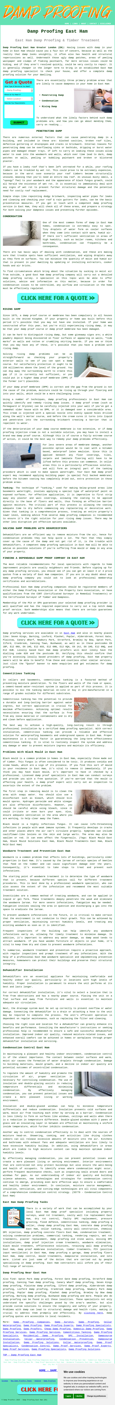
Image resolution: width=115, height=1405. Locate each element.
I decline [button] (79, 1396)
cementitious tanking (74, 1222)
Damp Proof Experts (97, 1346)
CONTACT (93, 24)
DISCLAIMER (105, 24)
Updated (37, 1381)
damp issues (83, 518)
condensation (61, 226)
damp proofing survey (18, 278)
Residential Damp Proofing (43, 1335)
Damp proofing (12, 633)
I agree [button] (68, 1396)
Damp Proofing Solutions (41, 1342)
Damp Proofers (33, 1329)
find (12, 1279)
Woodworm (8, 857)
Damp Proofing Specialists (93, 1325)
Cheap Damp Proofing (57, 1329)
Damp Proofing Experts (58, 1325)
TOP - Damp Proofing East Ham (22, 1355)
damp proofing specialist (76, 728)
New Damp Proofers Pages (21, 1381)
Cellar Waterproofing (39, 1339)
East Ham (69, 633)
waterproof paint (96, 491)
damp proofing (12, 71)
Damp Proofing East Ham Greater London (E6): (34, 47)
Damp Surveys (64, 1322)
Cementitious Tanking (77, 1332)
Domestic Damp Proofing (88, 1329)
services (105, 660)
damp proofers (62, 650)
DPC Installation (80, 1335)
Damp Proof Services (67, 1346)
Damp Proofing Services (45, 1332)
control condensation (38, 1132)
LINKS (75, 24)
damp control (26, 1256)
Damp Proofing (89, 1322)
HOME (67, 24)
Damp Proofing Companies (31, 1322)
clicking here (93, 1313)
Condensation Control (36, 1346)
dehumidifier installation (37, 992)
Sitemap (5, 1381)
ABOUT (83, 24)
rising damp (93, 325)
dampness (69, 84)
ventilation (76, 1142)
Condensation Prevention (76, 1339)
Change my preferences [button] (96, 1396)
